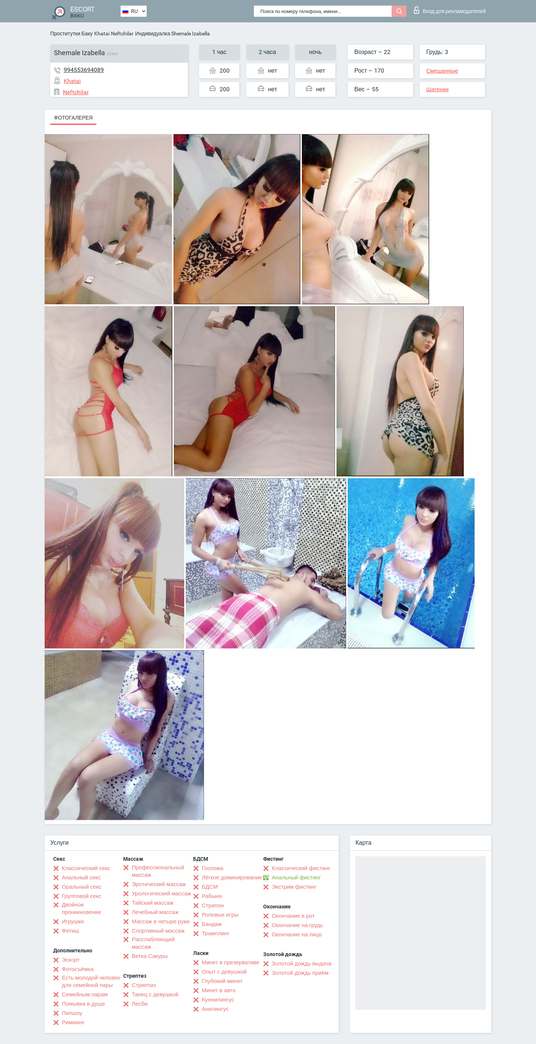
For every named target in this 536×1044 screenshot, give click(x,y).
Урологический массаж (161, 893)
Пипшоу (72, 1013)
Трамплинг (215, 933)
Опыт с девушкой (224, 971)
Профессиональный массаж (158, 871)
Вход (450, 10)
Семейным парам (85, 994)
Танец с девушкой (155, 994)
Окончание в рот (293, 916)
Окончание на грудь (297, 925)
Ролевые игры (220, 914)
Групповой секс (81, 896)
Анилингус (215, 1009)
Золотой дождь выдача (302, 963)
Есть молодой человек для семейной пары (91, 981)
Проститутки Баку (71, 34)
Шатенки (437, 89)
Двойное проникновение (81, 908)
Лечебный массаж (155, 912)
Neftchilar (122, 34)
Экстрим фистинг (294, 886)
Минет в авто (219, 990)
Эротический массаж (159, 884)
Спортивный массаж (158, 930)
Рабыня (212, 896)
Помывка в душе (83, 1003)
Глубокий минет (222, 981)
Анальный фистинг (296, 877)
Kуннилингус (218, 999)
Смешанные (442, 70)
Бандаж (212, 924)
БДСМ (210, 886)
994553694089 (84, 69)
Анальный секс (81, 877)
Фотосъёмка (77, 969)
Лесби (140, 1003)
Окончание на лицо (297, 934)
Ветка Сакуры (150, 956)
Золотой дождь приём (300, 973)
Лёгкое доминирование (232, 877)
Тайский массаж (152, 902)
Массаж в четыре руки (160, 921)
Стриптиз (144, 985)
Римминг (73, 1022)
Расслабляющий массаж (153, 943)
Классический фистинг (301, 868)
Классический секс (86, 868)
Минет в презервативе (230, 962)
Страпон (213, 905)
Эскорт (71, 959)
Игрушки (73, 921)
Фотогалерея (73, 118)
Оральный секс (81, 886)
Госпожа (212, 868)
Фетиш (70, 930)
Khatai (101, 34)
